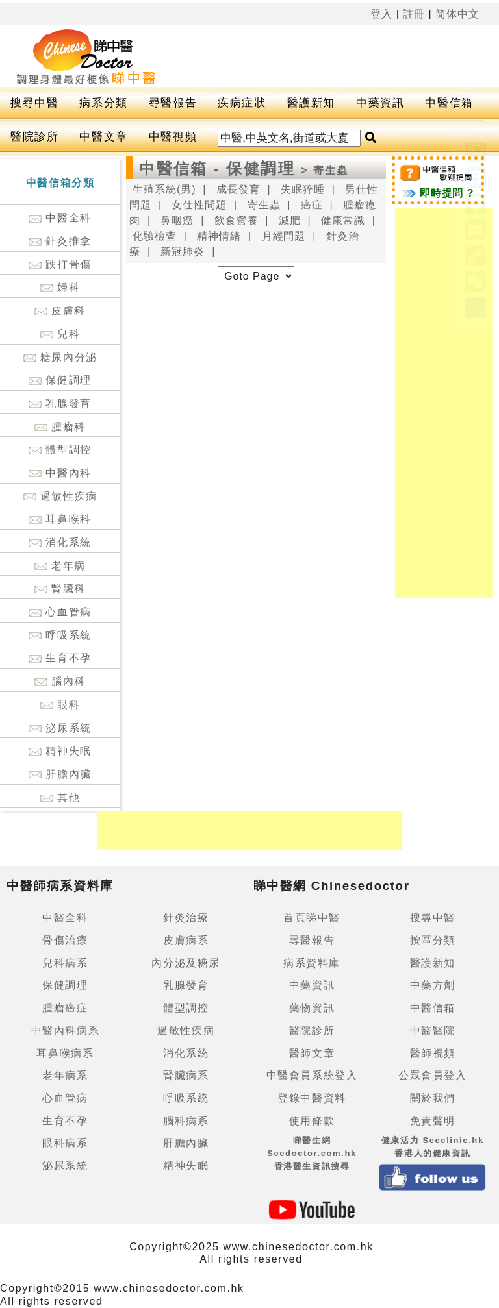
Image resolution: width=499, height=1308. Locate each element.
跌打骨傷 (60, 264)
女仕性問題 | (204, 204)
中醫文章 (103, 136)
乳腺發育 (60, 403)
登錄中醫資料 (311, 1098)
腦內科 (60, 681)
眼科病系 (65, 1142)
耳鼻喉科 (60, 518)
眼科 (60, 704)
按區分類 (432, 940)
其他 (60, 797)
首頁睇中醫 (311, 917)
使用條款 (312, 1120)
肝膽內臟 (60, 774)
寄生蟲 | (269, 204)
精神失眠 (60, 750)
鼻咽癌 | (182, 220)
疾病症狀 (242, 103)
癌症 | (317, 204)
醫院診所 (34, 136)
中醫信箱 (449, 103)
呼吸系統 (60, 635)
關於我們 (432, 1098)
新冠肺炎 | (187, 251)
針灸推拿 (60, 241)
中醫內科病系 (65, 1030)
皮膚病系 (186, 940)
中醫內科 (60, 472)
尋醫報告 (173, 103)
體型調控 (60, 449)
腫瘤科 (60, 426)
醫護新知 (311, 103)
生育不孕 (60, 657)
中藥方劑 (432, 985)
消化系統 (60, 542)
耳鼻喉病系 (65, 1053)
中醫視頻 (173, 136)
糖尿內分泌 (60, 357)
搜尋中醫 (34, 103)
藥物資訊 (312, 1007)
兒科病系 (65, 963)
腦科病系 (186, 1120)
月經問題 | (289, 235)
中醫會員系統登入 (312, 1075)
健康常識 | (348, 220)
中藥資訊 (380, 103)
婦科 (60, 287)
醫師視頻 (432, 1053)
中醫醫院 (432, 1030)
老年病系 (65, 1075)
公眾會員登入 (432, 1075)
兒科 (60, 333)
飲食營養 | (241, 220)
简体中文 (457, 13)
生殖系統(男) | (169, 189)
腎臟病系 (186, 1075)
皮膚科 (60, 310)
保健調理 (60, 380)
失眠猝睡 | (308, 189)
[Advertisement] (444, 403)
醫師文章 (312, 1053)
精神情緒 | (224, 235)
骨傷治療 (65, 940)
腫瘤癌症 (65, 1007)
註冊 (414, 13)
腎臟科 (60, 588)
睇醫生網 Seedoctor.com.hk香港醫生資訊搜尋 (312, 1152)
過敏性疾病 (60, 496)
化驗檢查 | (160, 235)
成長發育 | (243, 189)
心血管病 (60, 611)
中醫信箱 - (182, 168)
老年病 (60, 565)
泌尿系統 (60, 728)
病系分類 (103, 103)
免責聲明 (432, 1120)
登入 (381, 13)
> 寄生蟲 (325, 170)
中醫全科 (60, 217)
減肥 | (295, 220)
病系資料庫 (311, 963)
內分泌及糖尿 (185, 963)
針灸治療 (186, 917)
